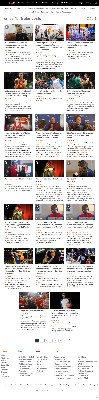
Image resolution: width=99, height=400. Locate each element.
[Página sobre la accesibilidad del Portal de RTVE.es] (59, 385)
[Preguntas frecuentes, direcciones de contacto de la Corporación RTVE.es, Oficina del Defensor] (78, 385)
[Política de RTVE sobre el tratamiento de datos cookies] (31, 385)
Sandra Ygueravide (51, 55)
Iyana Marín (76, 156)
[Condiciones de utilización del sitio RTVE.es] (3, 385)
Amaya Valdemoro (41, 143)
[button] (64, 340)
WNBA (39, 145)
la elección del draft (80, 149)
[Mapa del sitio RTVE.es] (69, 385)
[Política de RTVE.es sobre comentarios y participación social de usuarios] (91, 385)
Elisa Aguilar (70, 143)
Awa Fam (85, 152)
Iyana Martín (9, 143)
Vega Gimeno (40, 55)
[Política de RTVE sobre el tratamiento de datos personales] (16, 385)
